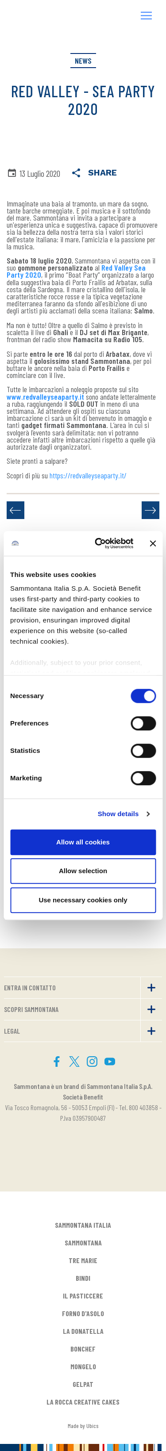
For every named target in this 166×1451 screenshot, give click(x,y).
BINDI (83, 1278)
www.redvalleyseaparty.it (45, 396)
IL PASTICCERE (83, 1295)
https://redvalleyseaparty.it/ (88, 475)
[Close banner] (153, 543)
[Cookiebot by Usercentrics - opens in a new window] (99, 543)
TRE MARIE (83, 1260)
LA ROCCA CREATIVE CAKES (83, 1402)
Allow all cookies (83, 842)
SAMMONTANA (83, 1242)
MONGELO (83, 1366)
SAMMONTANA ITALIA (83, 1225)
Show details (118, 813)
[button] (146, 17)
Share (94, 173)
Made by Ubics (83, 1425)
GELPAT (83, 1384)
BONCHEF (83, 1348)
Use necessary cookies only (83, 900)
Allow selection (83, 870)
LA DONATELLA (83, 1331)
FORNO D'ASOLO (83, 1313)
